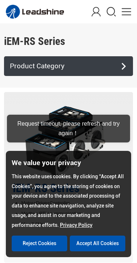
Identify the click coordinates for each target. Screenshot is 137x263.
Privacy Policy (76, 225)
